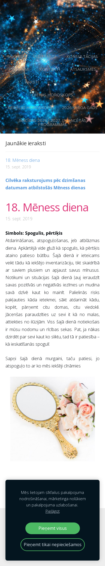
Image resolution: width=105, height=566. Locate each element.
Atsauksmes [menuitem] (83, 69)
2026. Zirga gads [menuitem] (79, 107)
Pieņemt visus (52, 528)
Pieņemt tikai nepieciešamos (53, 545)
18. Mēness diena (47, 207)
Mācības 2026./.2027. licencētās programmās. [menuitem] (52, 122)
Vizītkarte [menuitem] (45, 56)
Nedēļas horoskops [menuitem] (30, 107)
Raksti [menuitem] (32, 82)
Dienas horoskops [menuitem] (52, 94)
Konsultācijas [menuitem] (82, 56)
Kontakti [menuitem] (49, 69)
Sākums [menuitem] (15, 56)
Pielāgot (53, 511)
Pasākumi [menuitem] (19, 69)
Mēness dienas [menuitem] (64, 82)
